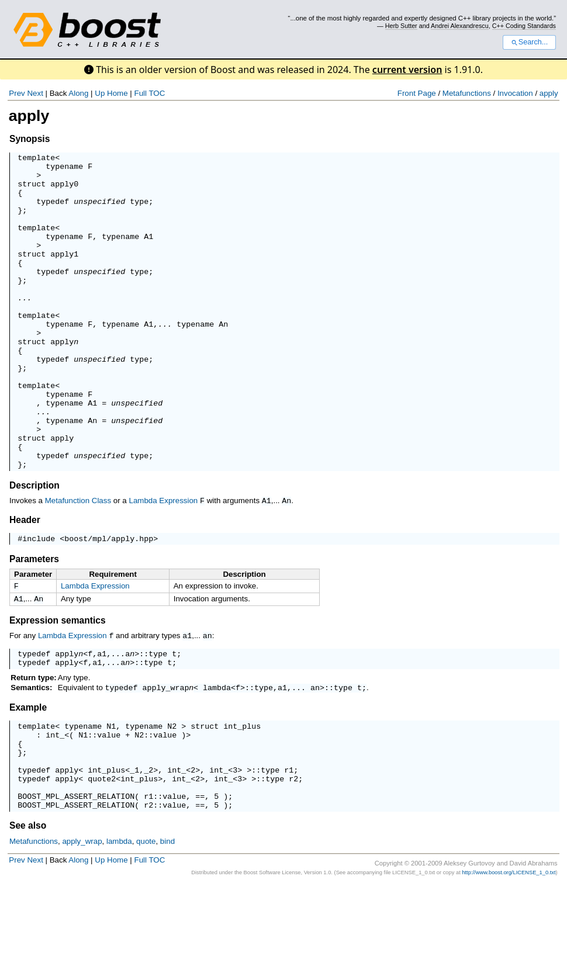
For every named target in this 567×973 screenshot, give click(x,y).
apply (549, 93)
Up (100, 93)
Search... (529, 42)
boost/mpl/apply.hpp (108, 602)
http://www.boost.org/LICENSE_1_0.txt (508, 961)
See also (27, 914)
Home (117, 93)
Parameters (34, 623)
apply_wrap (166, 758)
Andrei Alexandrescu (460, 25)
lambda (217, 758)
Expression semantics (57, 687)
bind (167, 929)
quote (99, 861)
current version (407, 69)
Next (35, 93)
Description (34, 548)
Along (78, 93)
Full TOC (149, 93)
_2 (148, 851)
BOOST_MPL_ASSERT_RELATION (76, 882)
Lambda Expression (163, 563)
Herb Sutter (401, 25)
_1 (134, 851)
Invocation (515, 93)
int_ (55, 809)
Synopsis (29, 139)
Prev (17, 93)
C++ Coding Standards (524, 25)
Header (24, 582)
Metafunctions (466, 93)
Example (28, 778)
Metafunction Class (78, 563)
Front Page (416, 93)
